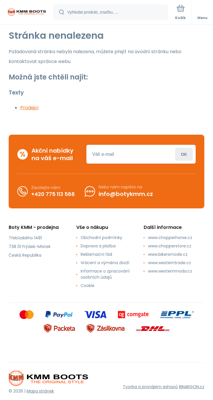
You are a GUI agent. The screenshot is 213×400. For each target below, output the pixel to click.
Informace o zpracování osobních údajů (105, 274)
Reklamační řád (96, 254)
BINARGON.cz (191, 387)
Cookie (88, 285)
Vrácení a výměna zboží (105, 263)
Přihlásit (184, 154)
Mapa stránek (40, 391)
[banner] (27, 12)
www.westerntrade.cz (169, 263)
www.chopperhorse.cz (170, 237)
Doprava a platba (98, 246)
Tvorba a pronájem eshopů (150, 387)
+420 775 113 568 (53, 194)
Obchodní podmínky (101, 237)
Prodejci (29, 107)
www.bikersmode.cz (168, 254)
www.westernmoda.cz (170, 271)
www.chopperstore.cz (169, 246)
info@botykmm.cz (126, 194)
